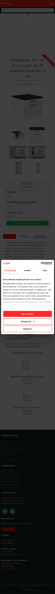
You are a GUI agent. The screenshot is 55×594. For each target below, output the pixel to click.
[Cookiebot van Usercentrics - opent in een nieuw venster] (41, 263)
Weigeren (27, 329)
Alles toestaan (27, 314)
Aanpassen (27, 321)
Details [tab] (27, 270)
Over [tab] (45, 270)
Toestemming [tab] (10, 270)
